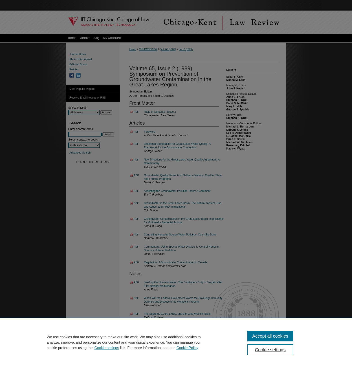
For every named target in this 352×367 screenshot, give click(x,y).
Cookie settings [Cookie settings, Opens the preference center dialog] (270, 349)
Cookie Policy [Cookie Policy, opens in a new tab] (187, 348)
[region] (176, 342)
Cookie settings (107, 348)
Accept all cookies (270, 336)
